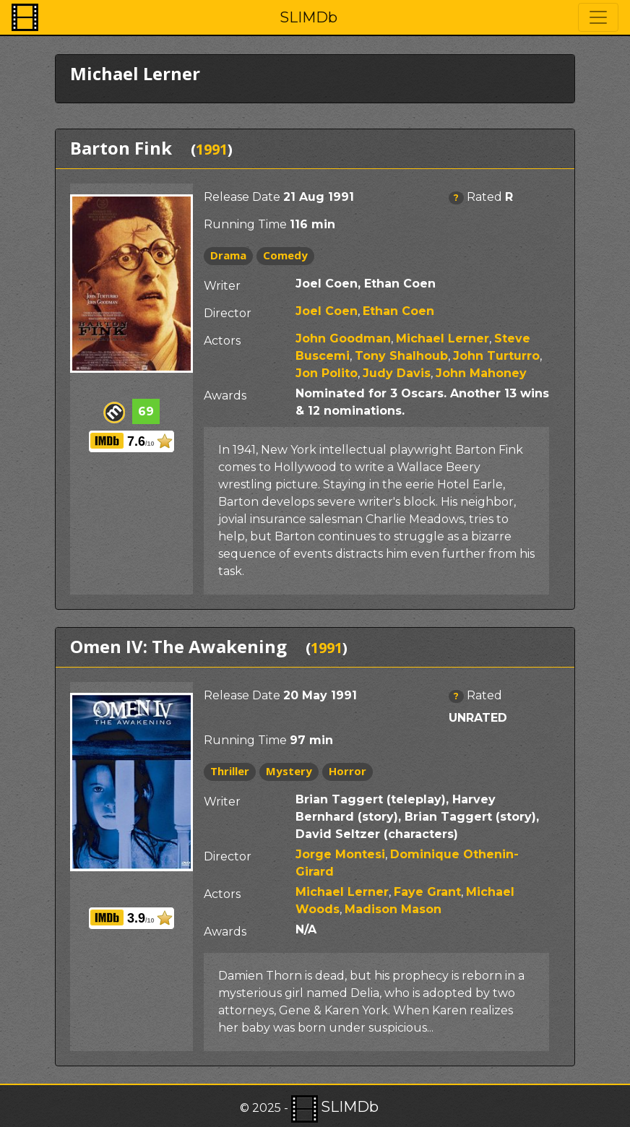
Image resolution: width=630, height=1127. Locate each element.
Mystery (289, 771)
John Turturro (496, 356)
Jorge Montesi (340, 854)
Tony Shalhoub (401, 356)
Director (227, 313)
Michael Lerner (442, 338)
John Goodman (343, 338)
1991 (212, 149)
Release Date (242, 197)
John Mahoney (481, 373)
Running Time (245, 224)
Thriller (229, 771)
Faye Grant (427, 892)
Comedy (285, 255)
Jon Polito (326, 373)
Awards (225, 395)
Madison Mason (393, 909)
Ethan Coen (398, 311)
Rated (484, 197)
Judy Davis (397, 373)
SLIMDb (308, 17)
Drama (228, 255)
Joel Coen (326, 311)
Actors (222, 340)
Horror (347, 771)
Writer (222, 286)
